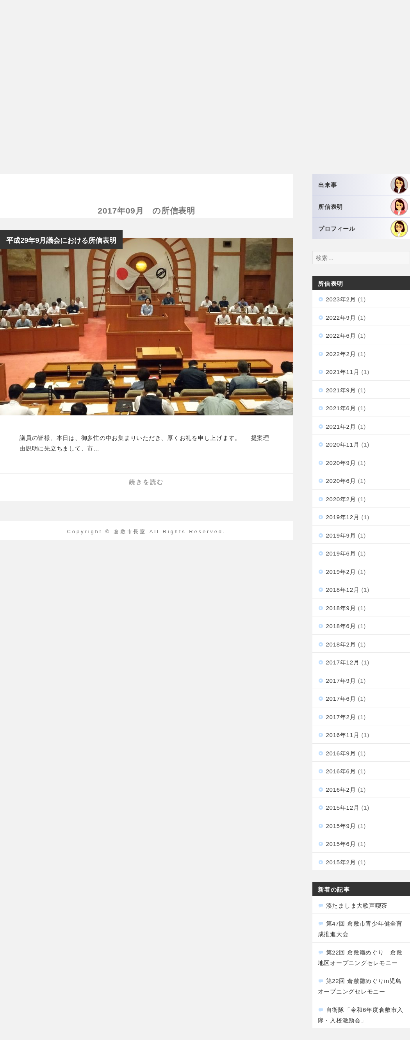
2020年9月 (341, 462)
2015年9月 (341, 826)
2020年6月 (341, 480)
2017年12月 (343, 662)
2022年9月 (341, 317)
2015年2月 (341, 862)
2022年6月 (341, 335)
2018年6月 (341, 626)
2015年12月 (343, 807)
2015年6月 (341, 844)
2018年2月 (341, 644)
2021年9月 (341, 390)
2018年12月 (343, 589)
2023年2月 (341, 299)
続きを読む (146, 482)
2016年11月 (343, 735)
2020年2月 (341, 499)
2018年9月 (341, 608)
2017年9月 (341, 680)
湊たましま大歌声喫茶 (357, 905)
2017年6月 (341, 698)
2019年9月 (341, 535)
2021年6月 (341, 408)
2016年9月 (341, 753)
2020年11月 (343, 444)
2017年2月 (341, 717)
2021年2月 (341, 426)
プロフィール (363, 228)
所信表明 (363, 206)
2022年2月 (341, 354)
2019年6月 (341, 553)
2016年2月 (341, 789)
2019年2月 (341, 571)
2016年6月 (341, 771)
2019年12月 (343, 517)
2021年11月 (343, 372)
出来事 (363, 185)
